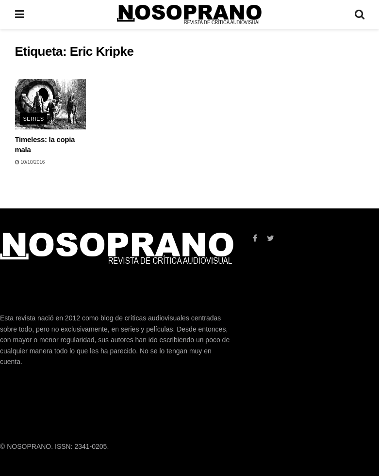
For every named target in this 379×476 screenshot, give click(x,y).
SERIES (33, 119)
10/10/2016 (30, 162)
